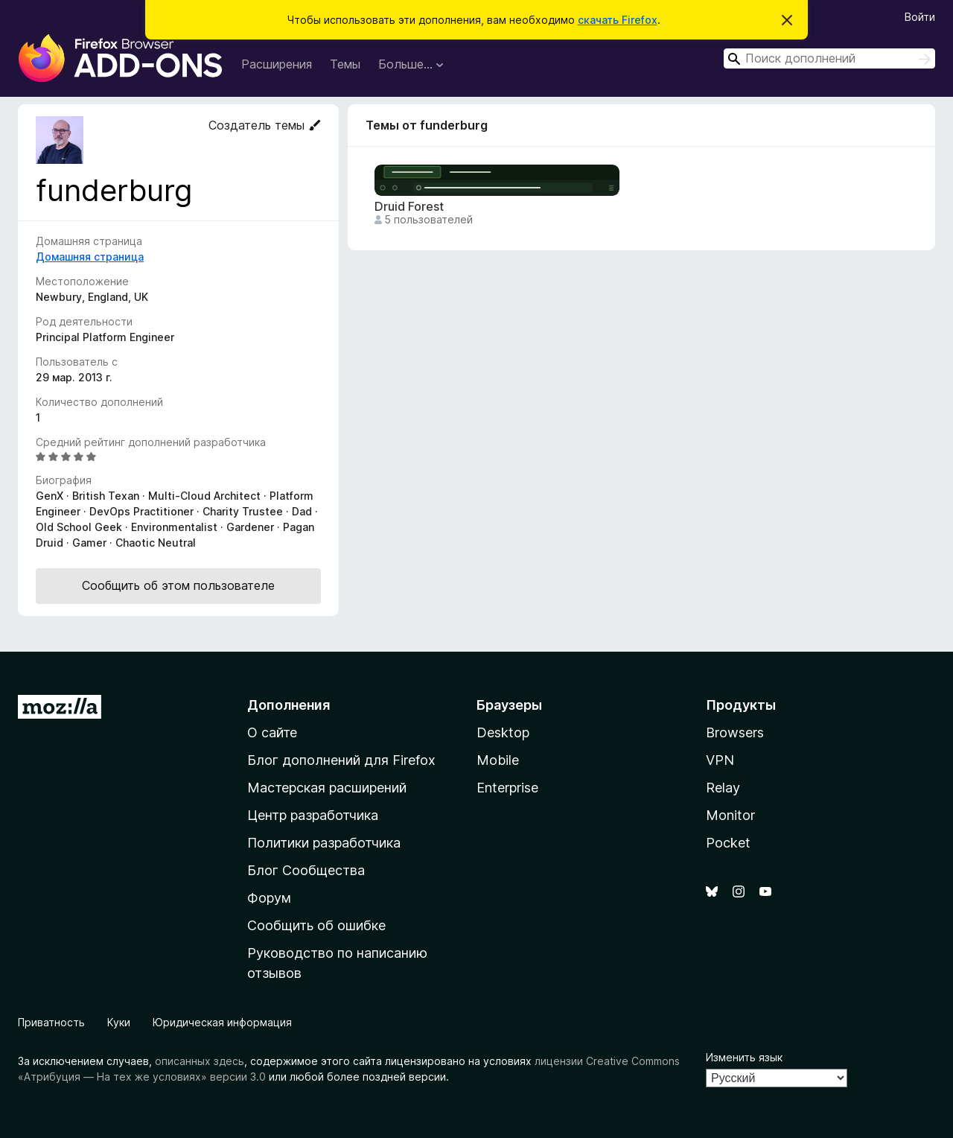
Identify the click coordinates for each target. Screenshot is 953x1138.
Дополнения (288, 705)
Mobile (497, 760)
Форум (269, 898)
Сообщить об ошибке (316, 925)
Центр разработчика (312, 815)
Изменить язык (744, 1057)
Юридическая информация (222, 1022)
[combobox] (829, 58)
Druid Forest (409, 207)
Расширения (276, 64)
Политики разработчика (324, 843)
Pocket (728, 843)
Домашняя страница (90, 256)
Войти (920, 16)
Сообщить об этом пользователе (178, 585)
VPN (720, 760)
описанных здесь (199, 1061)
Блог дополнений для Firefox (341, 760)
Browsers (735, 732)
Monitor (730, 815)
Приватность (51, 1022)
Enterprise (507, 787)
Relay (723, 787)
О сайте (272, 732)
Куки (118, 1022)
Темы (345, 64)
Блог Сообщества (306, 870)
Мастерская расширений (327, 787)
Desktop (502, 732)
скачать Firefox (617, 19)
